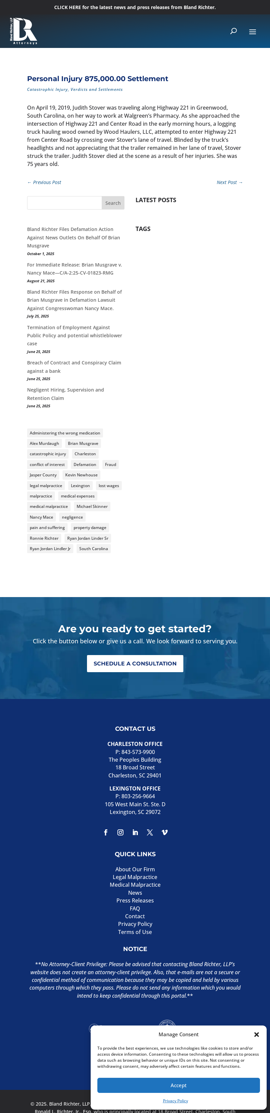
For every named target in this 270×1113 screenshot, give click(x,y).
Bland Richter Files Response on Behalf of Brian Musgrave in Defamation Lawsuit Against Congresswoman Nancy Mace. (74, 300)
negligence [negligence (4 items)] (72, 517)
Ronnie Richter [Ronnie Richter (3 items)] (44, 538)
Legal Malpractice (135, 877)
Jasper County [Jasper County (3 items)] (43, 475)
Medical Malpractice (135, 884)
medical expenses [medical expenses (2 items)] (78, 496)
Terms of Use (135, 932)
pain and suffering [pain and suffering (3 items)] (47, 527)
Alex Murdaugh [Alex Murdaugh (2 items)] (44, 443)
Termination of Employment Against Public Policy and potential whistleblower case (74, 335)
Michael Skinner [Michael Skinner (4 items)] (92, 506)
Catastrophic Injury (47, 89)
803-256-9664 (138, 796)
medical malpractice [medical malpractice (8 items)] (49, 506)
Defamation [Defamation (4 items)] (85, 464)
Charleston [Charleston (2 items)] (85, 454)
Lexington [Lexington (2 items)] (80, 485)
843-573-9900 (138, 752)
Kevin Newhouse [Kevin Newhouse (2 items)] (81, 475)
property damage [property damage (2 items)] (90, 527)
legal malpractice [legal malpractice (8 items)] (46, 485)
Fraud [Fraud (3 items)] (110, 464)
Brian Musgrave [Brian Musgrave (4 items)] (83, 443)
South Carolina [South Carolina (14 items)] (93, 548)
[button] (256, 1034)
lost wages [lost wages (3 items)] (109, 485)
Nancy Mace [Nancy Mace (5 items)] (41, 517)
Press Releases (135, 900)
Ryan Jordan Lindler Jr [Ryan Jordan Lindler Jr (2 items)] (50, 548)
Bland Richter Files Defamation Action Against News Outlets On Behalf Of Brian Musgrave (73, 237)
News (135, 892)
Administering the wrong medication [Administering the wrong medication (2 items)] (65, 433)
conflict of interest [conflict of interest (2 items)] (47, 464)
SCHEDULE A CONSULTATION (135, 663)
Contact (135, 916)
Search (113, 203)
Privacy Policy (175, 1101)
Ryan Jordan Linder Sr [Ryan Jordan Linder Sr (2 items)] (87, 538)
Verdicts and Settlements (97, 89)
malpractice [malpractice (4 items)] (41, 496)
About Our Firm (135, 869)
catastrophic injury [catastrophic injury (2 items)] (48, 454)
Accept (179, 1085)
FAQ (135, 908)
